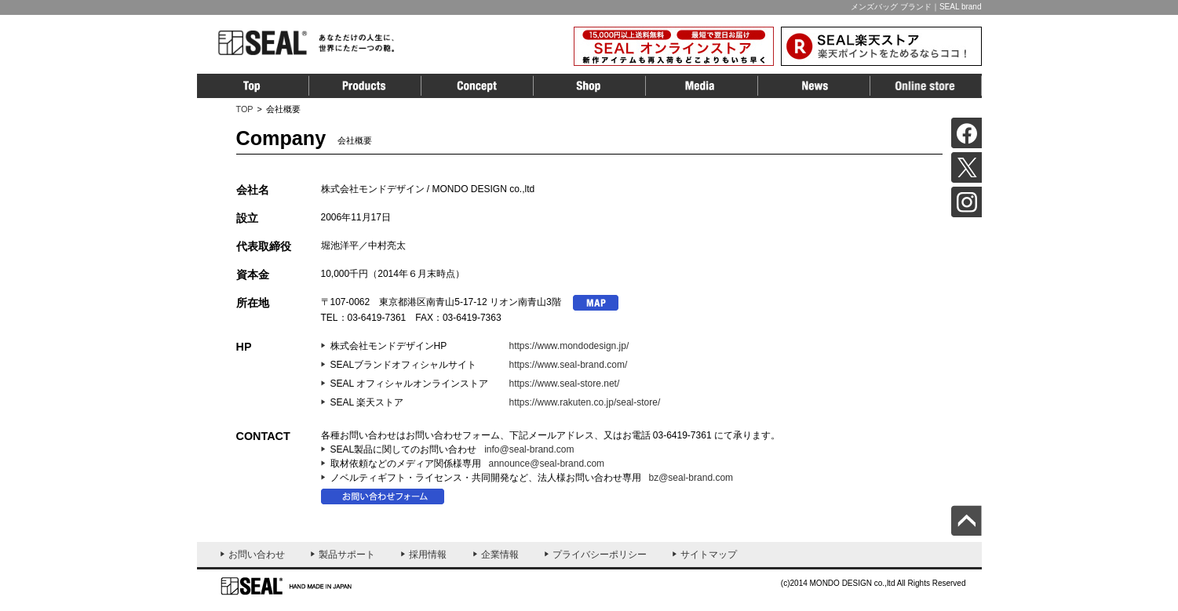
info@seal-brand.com (529, 449)
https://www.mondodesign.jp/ (569, 345)
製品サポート (347, 554)
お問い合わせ (256, 554)
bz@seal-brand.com (691, 477)
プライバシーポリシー (600, 554)
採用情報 (428, 554)
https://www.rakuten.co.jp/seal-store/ (585, 402)
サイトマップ (708, 554)
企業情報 (500, 554)
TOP (244, 109)
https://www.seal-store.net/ (564, 383)
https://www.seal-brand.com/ (568, 364)
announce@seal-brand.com (547, 463)
